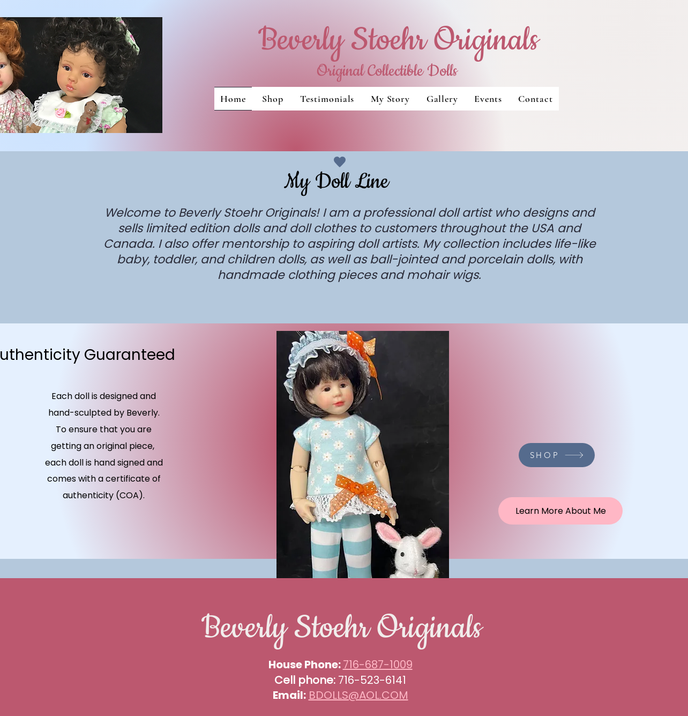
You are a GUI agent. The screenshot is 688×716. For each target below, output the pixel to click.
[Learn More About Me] (560, 511)
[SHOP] (557, 455)
